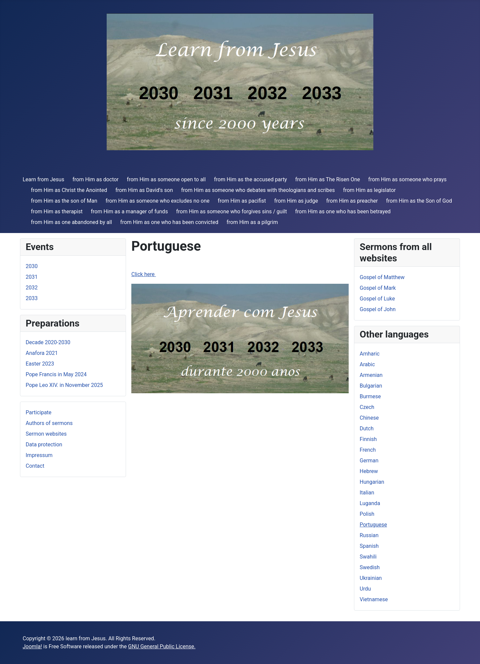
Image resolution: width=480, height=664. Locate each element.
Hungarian (372, 482)
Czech (367, 407)
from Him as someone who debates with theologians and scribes (258, 190)
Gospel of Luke (377, 298)
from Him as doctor (95, 179)
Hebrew (369, 471)
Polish (367, 514)
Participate (38, 412)
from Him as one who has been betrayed (342, 211)
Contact (35, 466)
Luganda (370, 503)
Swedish (370, 567)
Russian (369, 535)
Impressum (39, 455)
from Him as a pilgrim (252, 222)
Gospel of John (378, 309)
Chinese (369, 418)
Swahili (368, 557)
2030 (32, 266)
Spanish (369, 546)
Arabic (367, 364)
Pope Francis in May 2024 (56, 374)
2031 (32, 277)
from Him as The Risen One (327, 179)
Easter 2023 (40, 364)
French (368, 450)
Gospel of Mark (378, 288)
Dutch (367, 428)
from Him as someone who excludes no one (158, 201)
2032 (32, 287)
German (369, 460)
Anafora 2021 (42, 353)
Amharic (370, 354)
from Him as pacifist (242, 201)
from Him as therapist (57, 211)
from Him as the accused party (250, 179)
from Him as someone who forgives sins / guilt (231, 211)
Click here (143, 274)
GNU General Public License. (161, 646)
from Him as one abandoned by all (71, 222)
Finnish (368, 439)
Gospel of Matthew (382, 277)
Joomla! (32, 646)
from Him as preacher (352, 201)
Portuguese (373, 524)
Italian (367, 492)
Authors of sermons (49, 423)
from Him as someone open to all (166, 179)
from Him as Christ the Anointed (69, 190)
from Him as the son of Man (64, 201)
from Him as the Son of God (419, 201)
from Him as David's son (144, 190)
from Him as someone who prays (407, 179)
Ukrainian (371, 578)
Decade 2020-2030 (48, 342)
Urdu (365, 589)
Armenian (371, 375)
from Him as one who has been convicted (169, 222)
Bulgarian (371, 386)
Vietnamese (374, 599)
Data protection (44, 444)
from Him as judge (296, 201)
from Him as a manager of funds (129, 211)
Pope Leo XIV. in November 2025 (64, 385)
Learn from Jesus (43, 179)
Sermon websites (46, 434)
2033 (32, 298)
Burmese (370, 396)
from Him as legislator (369, 190)
